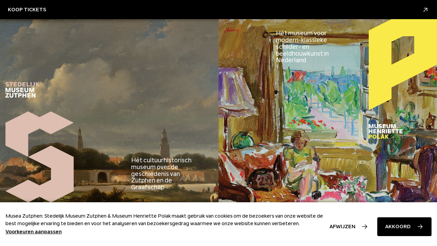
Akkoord (398, 226)
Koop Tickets (218, 10)
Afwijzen (342, 226)
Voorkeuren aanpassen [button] (33, 232)
